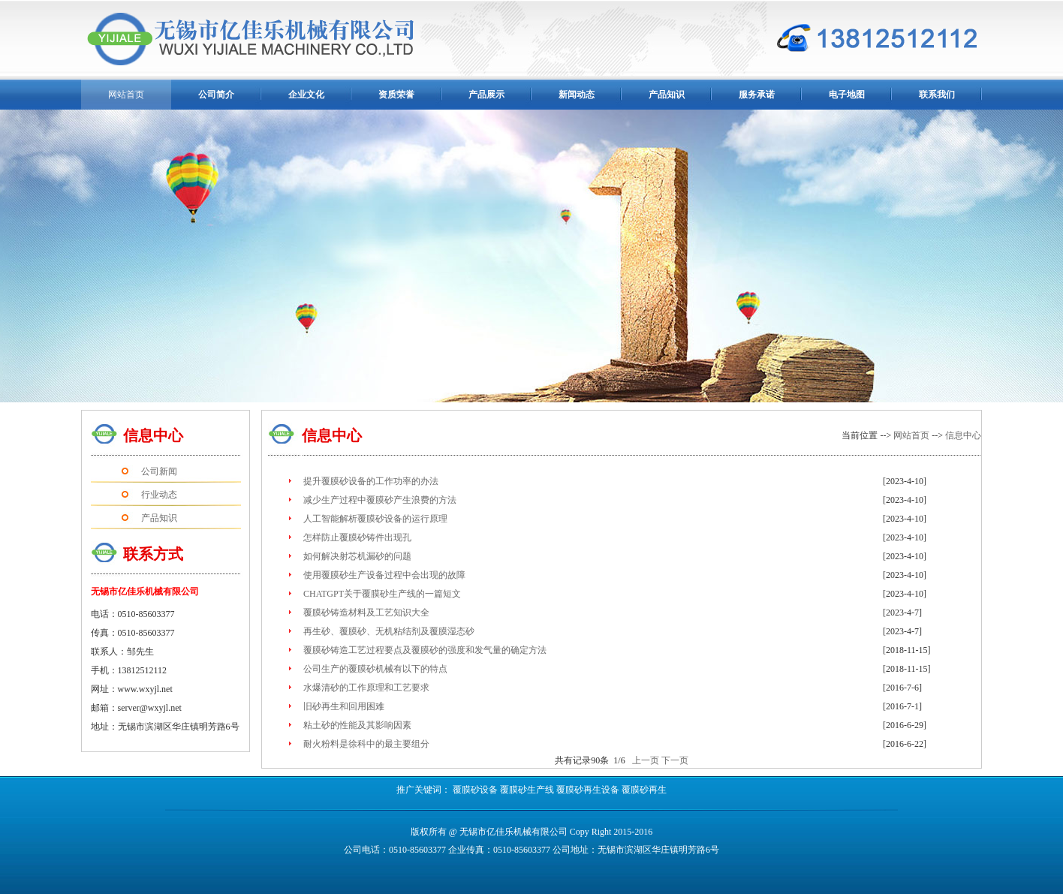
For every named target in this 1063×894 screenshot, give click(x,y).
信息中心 (153, 435)
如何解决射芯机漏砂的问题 (357, 556)
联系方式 (153, 554)
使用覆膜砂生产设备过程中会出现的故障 (384, 575)
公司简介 (216, 94)
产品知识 (667, 94)
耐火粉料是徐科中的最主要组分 (366, 744)
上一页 (645, 760)
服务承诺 (757, 94)
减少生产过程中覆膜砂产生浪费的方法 (379, 500)
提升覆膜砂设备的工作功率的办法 (370, 481)
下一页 (674, 760)
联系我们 (937, 94)
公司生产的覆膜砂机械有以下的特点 (375, 669)
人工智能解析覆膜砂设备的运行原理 (375, 518)
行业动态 (159, 494)
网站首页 (911, 435)
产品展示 (486, 94)
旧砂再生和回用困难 (343, 706)
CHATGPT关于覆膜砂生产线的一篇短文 (382, 593)
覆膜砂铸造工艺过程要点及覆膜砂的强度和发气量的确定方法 (425, 650)
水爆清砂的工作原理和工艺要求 (366, 687)
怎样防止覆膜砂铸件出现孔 (357, 537)
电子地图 (847, 94)
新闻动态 (577, 94)
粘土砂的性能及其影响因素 (357, 725)
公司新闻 (159, 471)
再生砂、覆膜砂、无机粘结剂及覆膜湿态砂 (388, 631)
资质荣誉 (396, 94)
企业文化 (306, 94)
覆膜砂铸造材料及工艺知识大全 (366, 612)
